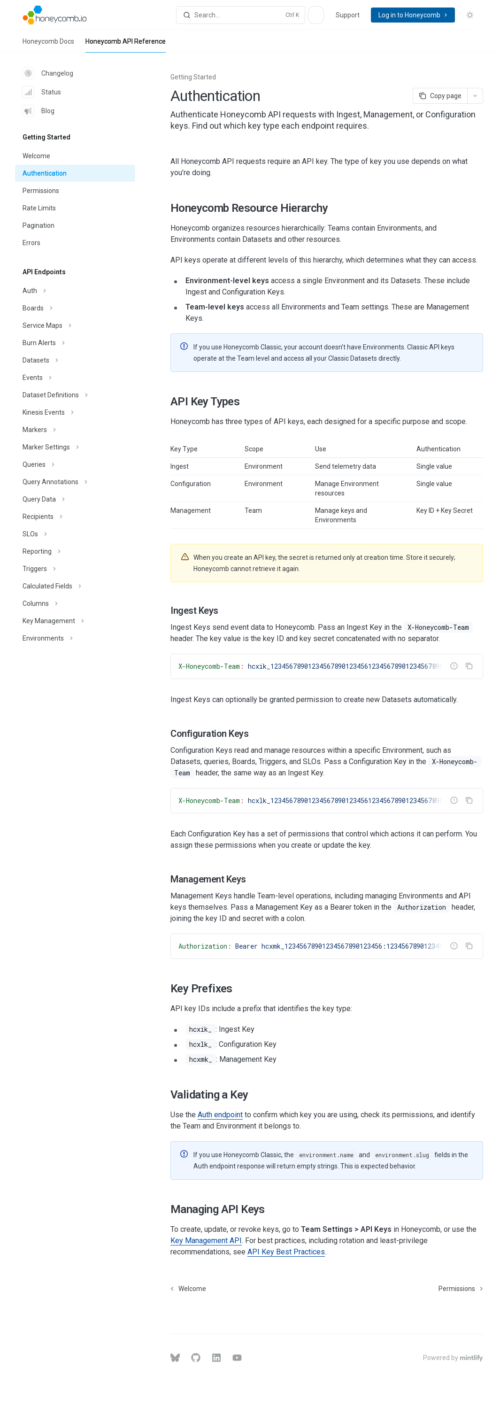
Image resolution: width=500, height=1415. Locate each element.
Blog (38, 110)
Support (348, 15)
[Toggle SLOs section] (75, 534)
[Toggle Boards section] (75, 308)
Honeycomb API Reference (125, 45)
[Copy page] (440, 96)
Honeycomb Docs (48, 45)
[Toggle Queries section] (75, 464)
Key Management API (206, 1240)
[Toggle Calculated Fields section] (75, 586)
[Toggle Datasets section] (75, 360)
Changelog (48, 73)
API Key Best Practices (286, 1251)
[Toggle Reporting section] (75, 551)
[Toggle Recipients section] (75, 516)
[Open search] (240, 15)
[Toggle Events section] (75, 377)
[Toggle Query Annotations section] (75, 481)
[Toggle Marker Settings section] (75, 447)
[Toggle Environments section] (75, 638)
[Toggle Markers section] (75, 429)
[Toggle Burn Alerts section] (75, 342)
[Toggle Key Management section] (75, 620)
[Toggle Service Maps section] (75, 325)
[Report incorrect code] (454, 666)
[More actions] (475, 96)
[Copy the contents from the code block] (469, 666)
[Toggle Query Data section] (75, 499)
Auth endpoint (220, 1114)
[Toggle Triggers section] (75, 568)
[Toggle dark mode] (469, 15)
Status (42, 92)
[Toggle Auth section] (75, 290)
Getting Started (193, 77)
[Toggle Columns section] (75, 603)
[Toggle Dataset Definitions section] (75, 395)
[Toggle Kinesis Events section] (75, 412)
